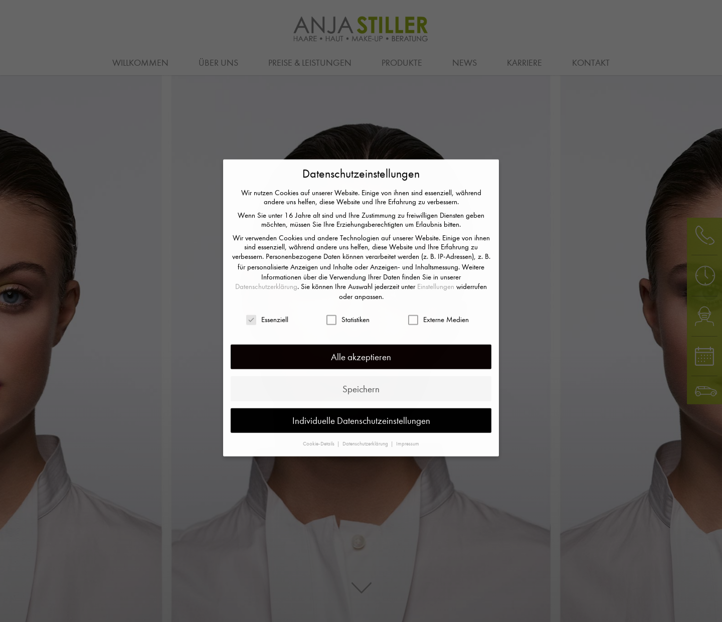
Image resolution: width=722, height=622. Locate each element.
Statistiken (348, 294)
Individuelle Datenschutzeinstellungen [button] (361, 395)
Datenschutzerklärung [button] (366, 418)
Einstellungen (435, 261)
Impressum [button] (407, 418)
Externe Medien (438, 294)
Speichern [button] (361, 364)
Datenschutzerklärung (266, 261)
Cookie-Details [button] (319, 418)
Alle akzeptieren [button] (361, 332)
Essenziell (267, 294)
